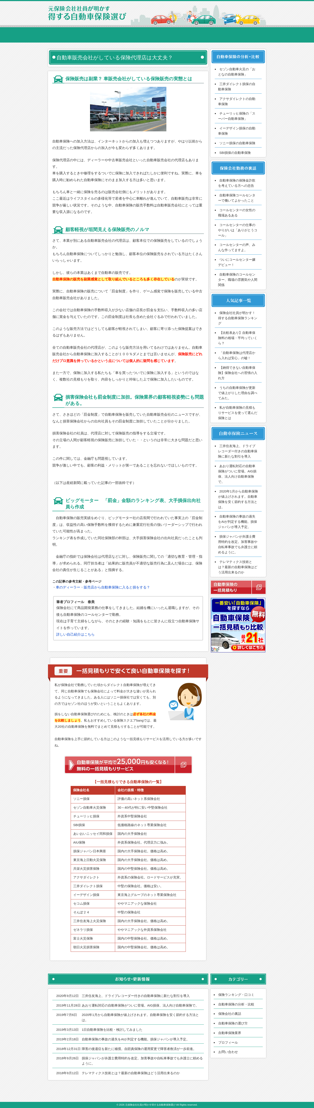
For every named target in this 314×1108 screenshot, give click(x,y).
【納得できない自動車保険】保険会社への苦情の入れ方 (237, 373)
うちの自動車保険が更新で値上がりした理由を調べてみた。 (237, 393)
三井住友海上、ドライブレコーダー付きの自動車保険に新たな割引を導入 (237, 451)
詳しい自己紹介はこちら (75, 634)
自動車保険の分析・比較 (236, 1004)
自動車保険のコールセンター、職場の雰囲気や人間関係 (237, 280)
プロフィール (228, 1042)
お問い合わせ (228, 1052)
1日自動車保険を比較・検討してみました (112, 1029)
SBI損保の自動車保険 (235, 152)
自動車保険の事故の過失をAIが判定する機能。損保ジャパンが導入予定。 (237, 522)
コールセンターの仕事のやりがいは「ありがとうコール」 (237, 230)
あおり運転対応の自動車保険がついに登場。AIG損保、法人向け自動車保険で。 (140, 1005)
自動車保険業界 (229, 1033)
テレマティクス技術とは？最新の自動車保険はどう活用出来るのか (237, 567)
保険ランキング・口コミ (236, 995)
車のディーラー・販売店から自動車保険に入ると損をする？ (103, 587)
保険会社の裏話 (229, 1013)
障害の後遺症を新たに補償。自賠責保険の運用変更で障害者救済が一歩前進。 (139, 1049)
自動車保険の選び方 (233, 1023)
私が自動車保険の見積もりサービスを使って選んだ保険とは (237, 413)
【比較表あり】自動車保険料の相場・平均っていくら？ (237, 338)
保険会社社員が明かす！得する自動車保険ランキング (237, 318)
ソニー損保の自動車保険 (237, 143)
